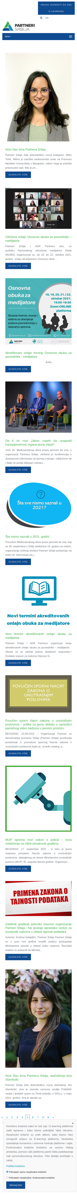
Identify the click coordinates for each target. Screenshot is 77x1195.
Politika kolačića (15, 1166)
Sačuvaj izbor (15, 1185)
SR (47, 18)
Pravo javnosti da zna (56, 5)
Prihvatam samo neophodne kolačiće (26, 1172)
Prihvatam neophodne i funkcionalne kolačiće (30, 1177)
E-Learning (56, 11)
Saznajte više (18, 175)
